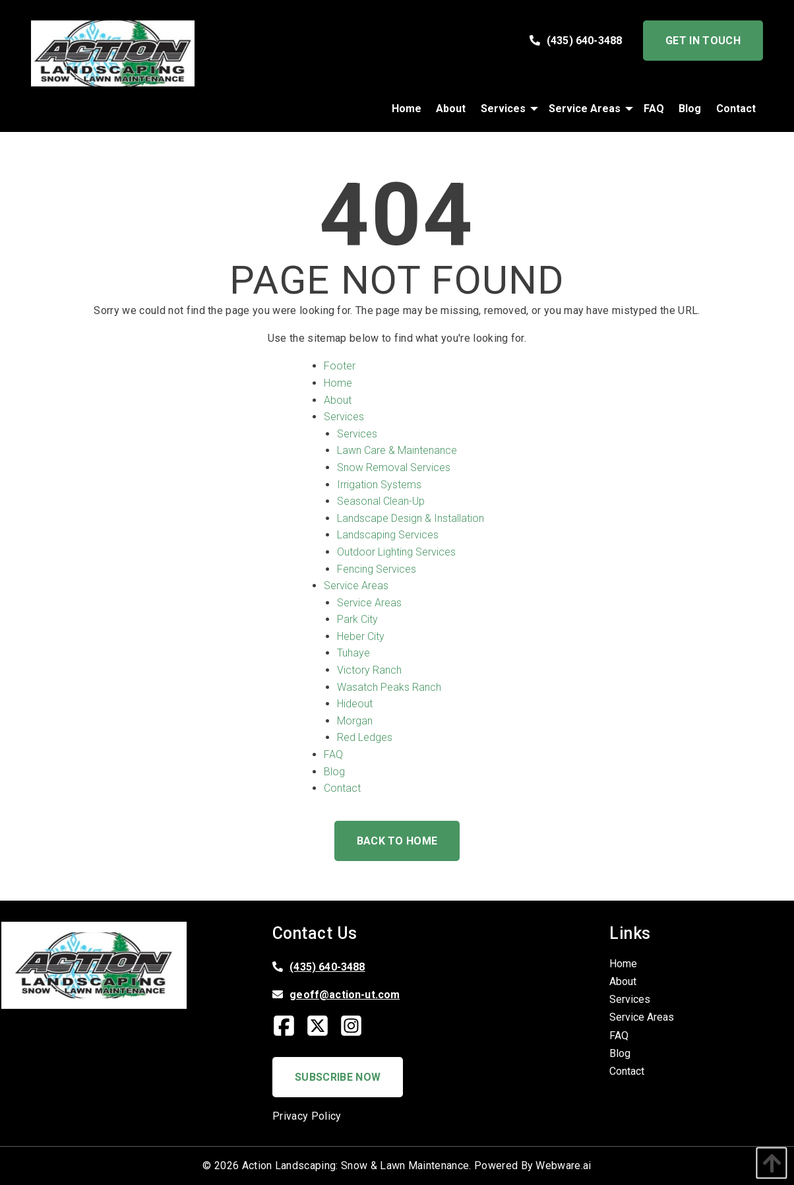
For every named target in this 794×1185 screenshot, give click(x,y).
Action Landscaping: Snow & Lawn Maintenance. (357, 1165)
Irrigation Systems (379, 484)
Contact (342, 788)
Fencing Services (376, 569)
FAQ (333, 754)
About (337, 400)
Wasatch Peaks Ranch (389, 687)
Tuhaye (353, 653)
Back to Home (397, 841)
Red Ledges (364, 737)
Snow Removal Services (393, 467)
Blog (334, 771)
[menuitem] (406, 108)
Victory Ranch (369, 670)
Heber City (360, 636)
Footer (339, 366)
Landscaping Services (388, 534)
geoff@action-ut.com (345, 994)
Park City (357, 619)
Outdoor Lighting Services (396, 552)
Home (338, 383)
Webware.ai (563, 1165)
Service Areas (356, 585)
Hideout (355, 703)
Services (344, 416)
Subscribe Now (338, 1077)
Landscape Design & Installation (410, 518)
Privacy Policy (306, 1116)
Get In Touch (703, 40)
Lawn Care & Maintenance (397, 450)
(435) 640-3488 (576, 40)
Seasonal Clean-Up (381, 501)
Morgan (355, 721)
